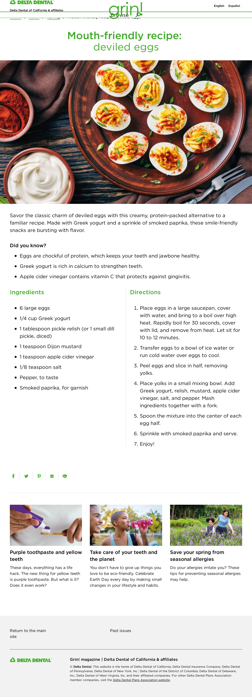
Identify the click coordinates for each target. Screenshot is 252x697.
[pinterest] (39, 476)
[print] (64, 476)
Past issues (120, 630)
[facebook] (13, 476)
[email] (52, 476)
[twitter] (26, 476)
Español (234, 9)
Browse (119, 24)
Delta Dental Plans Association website (141, 680)
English (219, 9)
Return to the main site (28, 633)
